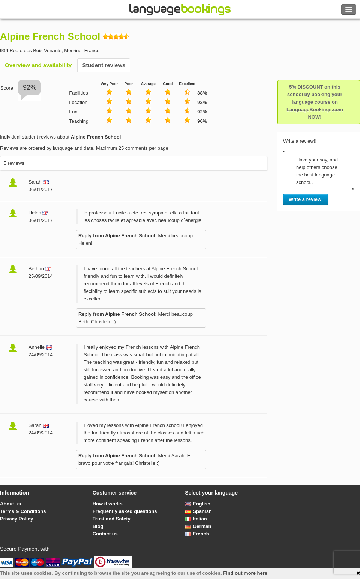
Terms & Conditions (23, 511)
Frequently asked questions (125, 511)
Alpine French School (50, 36)
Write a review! (306, 199)
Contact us (105, 534)
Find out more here (245, 573)
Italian (196, 519)
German (198, 526)
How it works (108, 504)
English (197, 504)
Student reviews (103, 65)
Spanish (198, 511)
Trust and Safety (111, 519)
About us (10, 504)
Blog (98, 526)
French (197, 534)
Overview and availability (38, 65)
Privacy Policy (16, 519)
